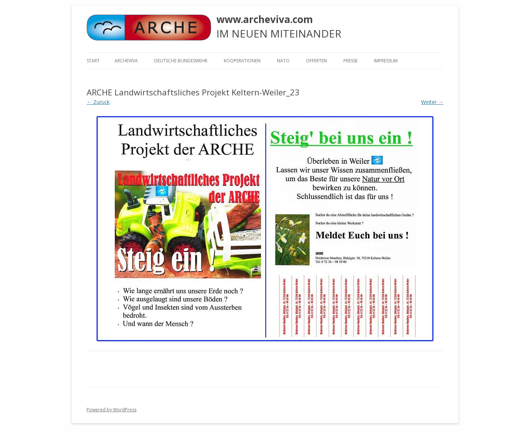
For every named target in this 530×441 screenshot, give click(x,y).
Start (93, 61)
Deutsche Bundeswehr (180, 61)
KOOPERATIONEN (242, 61)
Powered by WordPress (111, 409)
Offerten (316, 61)
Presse (350, 61)
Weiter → (432, 101)
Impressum (386, 61)
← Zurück (98, 101)
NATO (283, 61)
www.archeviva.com (264, 19)
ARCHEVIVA (126, 61)
